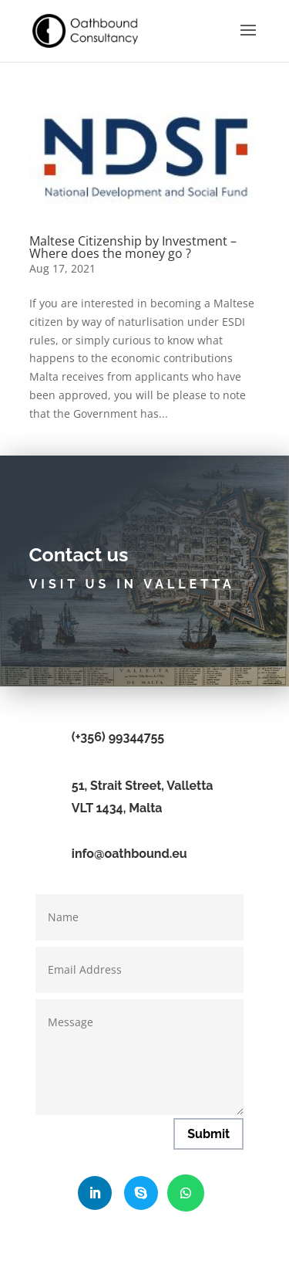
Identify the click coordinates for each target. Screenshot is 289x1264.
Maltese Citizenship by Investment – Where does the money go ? (133, 247)
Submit (208, 1134)
